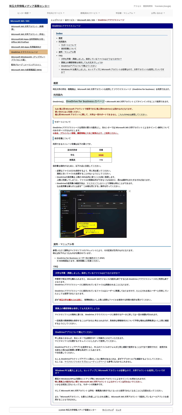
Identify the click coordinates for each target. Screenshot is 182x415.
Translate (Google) (163, 6)
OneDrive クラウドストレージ (24, 52)
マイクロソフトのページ (97, 183)
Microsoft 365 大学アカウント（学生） (28, 34)
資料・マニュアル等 (67, 52)
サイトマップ (108, 410)
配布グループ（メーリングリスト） (26, 64)
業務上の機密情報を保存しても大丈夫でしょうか (82, 62)
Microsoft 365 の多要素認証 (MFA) (26, 69)
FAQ (60, 55)
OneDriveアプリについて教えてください (79, 66)
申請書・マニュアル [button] (124, 13)
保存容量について (68, 48)
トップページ (56, 20)
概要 (60, 38)
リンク (118, 410)
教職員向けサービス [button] (89, 13)
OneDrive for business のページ (85, 101)
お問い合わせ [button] (157, 13)
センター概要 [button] (23, 13)
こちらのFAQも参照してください (132, 114)
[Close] (130, 191)
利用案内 (62, 41)
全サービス (69, 20)
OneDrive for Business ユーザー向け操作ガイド (78, 258)
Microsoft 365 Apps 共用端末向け (26, 47)
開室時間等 (148, 6)
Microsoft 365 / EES (86, 20)
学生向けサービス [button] (55, 13)
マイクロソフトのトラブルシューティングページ (85, 361)
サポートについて (68, 45)
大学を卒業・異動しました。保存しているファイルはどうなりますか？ (91, 59)
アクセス (137, 6)
